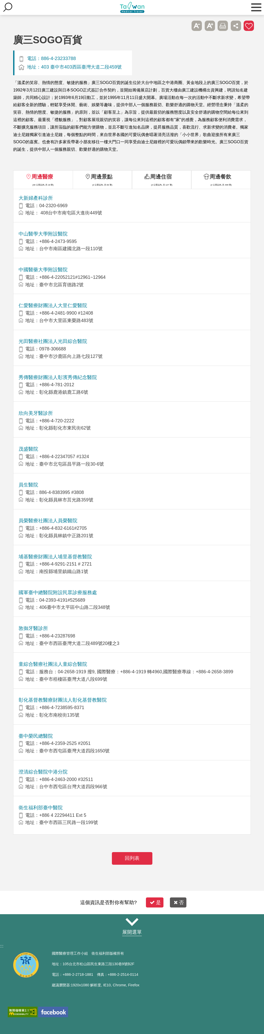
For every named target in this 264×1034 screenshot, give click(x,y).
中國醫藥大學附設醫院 (43, 269)
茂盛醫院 (28, 449)
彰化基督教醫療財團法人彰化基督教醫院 (63, 700)
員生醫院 (28, 484)
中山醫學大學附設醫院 (43, 234)
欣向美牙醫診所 (36, 413)
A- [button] (197, 26)
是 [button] (155, 902)
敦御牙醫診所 (33, 628)
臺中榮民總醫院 (36, 736)
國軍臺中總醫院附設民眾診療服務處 (58, 592)
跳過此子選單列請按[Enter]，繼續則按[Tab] (184, 26)
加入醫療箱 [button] (249, 26)
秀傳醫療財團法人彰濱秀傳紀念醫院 (58, 377)
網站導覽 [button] (132, 922)
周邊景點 (101, 177)
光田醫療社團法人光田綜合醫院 (53, 341)
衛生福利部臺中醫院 (41, 807)
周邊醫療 (42, 177)
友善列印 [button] (223, 26)
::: (1, 946)
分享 (236, 26)
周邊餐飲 (220, 177)
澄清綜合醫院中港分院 (43, 772)
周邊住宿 (161, 177)
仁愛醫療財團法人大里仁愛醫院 (53, 305)
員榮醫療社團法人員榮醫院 (48, 520)
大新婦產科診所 (36, 198)
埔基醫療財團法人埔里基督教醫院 (55, 556)
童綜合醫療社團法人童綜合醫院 (53, 664)
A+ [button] (210, 26)
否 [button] (179, 902)
